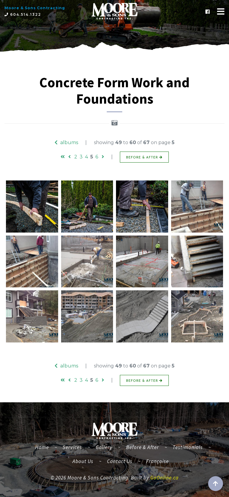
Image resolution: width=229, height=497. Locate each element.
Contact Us (119, 461)
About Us (82, 461)
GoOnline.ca (164, 477)
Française (157, 461)
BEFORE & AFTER (144, 157)
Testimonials (188, 447)
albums (66, 142)
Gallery (104, 447)
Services (72, 447)
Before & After (142, 447)
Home (44, 447)
